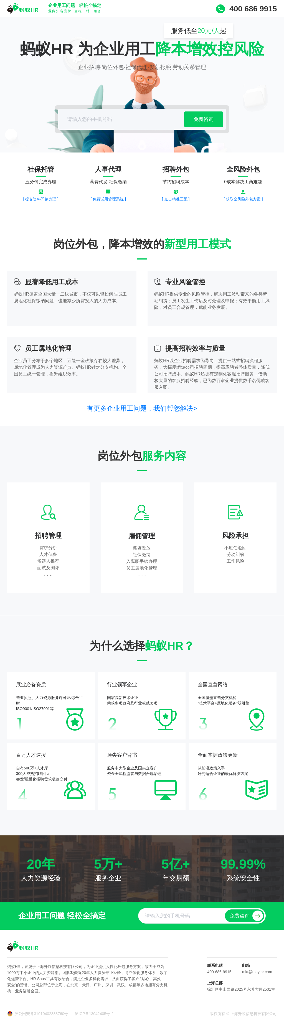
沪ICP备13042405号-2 (94, 1013)
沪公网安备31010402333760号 (41, 1013)
